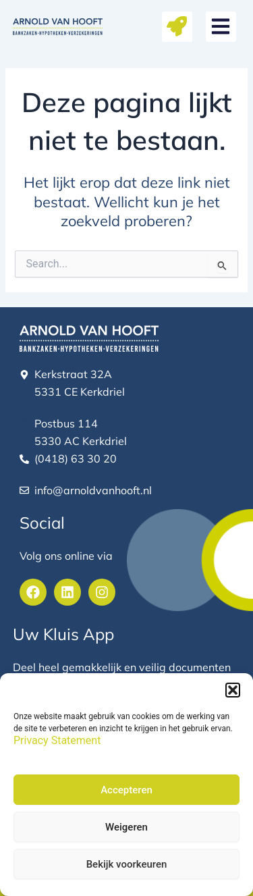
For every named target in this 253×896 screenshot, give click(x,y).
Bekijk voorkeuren (126, 864)
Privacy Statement (57, 740)
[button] (233, 690)
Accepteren (126, 790)
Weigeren (126, 827)
